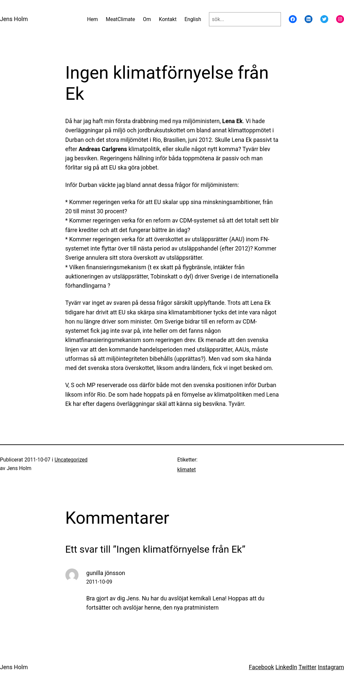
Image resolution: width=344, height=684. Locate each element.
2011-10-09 (99, 582)
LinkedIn (286, 667)
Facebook (261, 667)
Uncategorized (71, 460)
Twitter (307, 667)
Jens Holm (14, 19)
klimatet (186, 469)
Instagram (331, 667)
